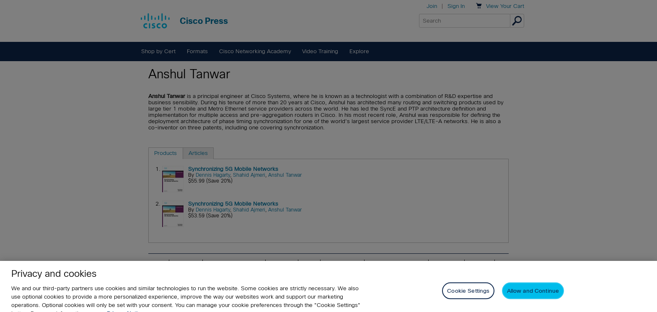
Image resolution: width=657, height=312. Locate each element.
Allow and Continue (533, 294)
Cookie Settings (468, 294)
